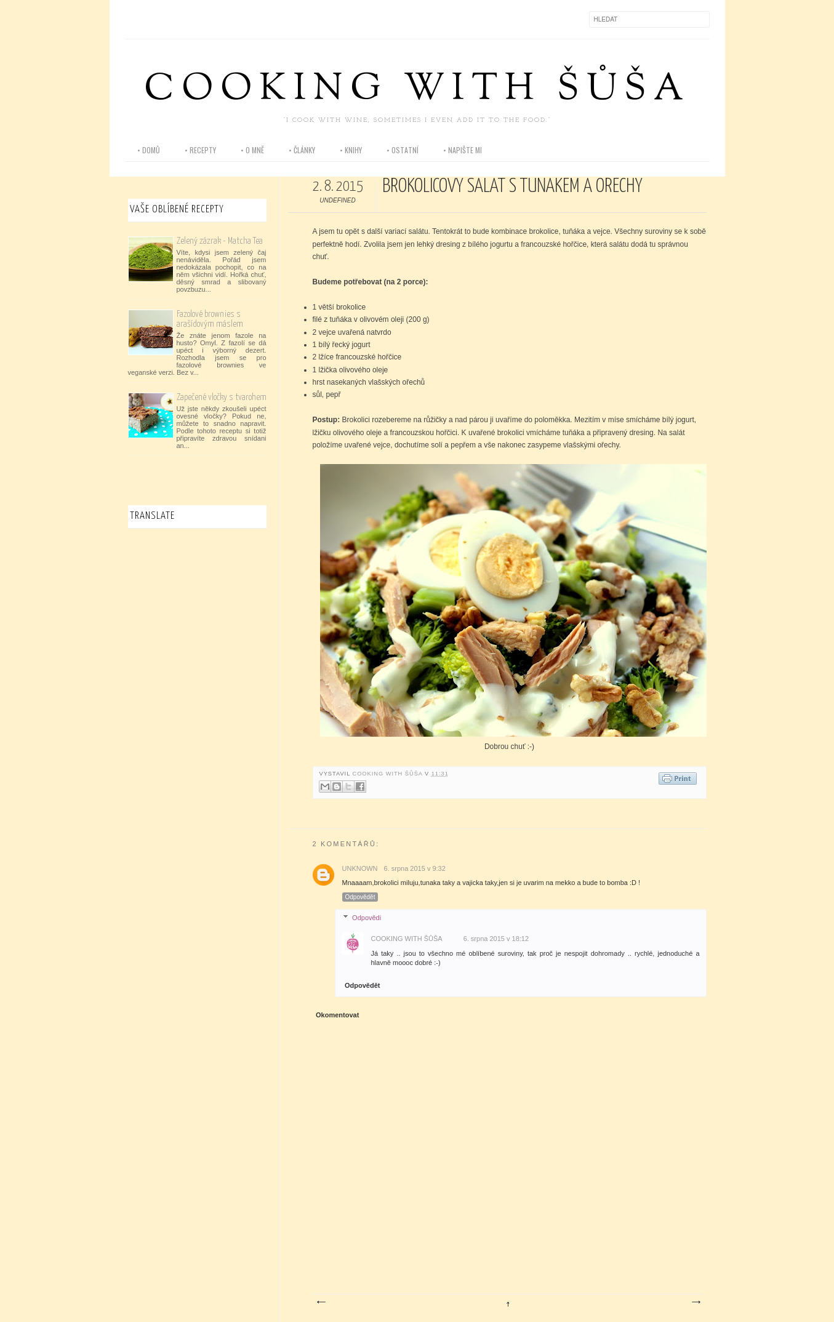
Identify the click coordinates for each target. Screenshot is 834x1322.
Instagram (160, 19)
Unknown (360, 868)
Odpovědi (366, 917)
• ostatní (403, 150)
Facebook (135, 19)
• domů (148, 150)
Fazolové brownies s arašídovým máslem (210, 319)
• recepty (200, 150)
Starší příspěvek (696, 1302)
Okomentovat (337, 1015)
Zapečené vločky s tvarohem (222, 397)
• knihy (351, 150)
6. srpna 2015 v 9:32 (415, 868)
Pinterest (186, 19)
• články (302, 150)
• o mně (252, 150)
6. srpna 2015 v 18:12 (496, 938)
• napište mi (462, 150)
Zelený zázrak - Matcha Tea (220, 241)
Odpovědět (360, 897)
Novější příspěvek (321, 1302)
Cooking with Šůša (417, 90)
